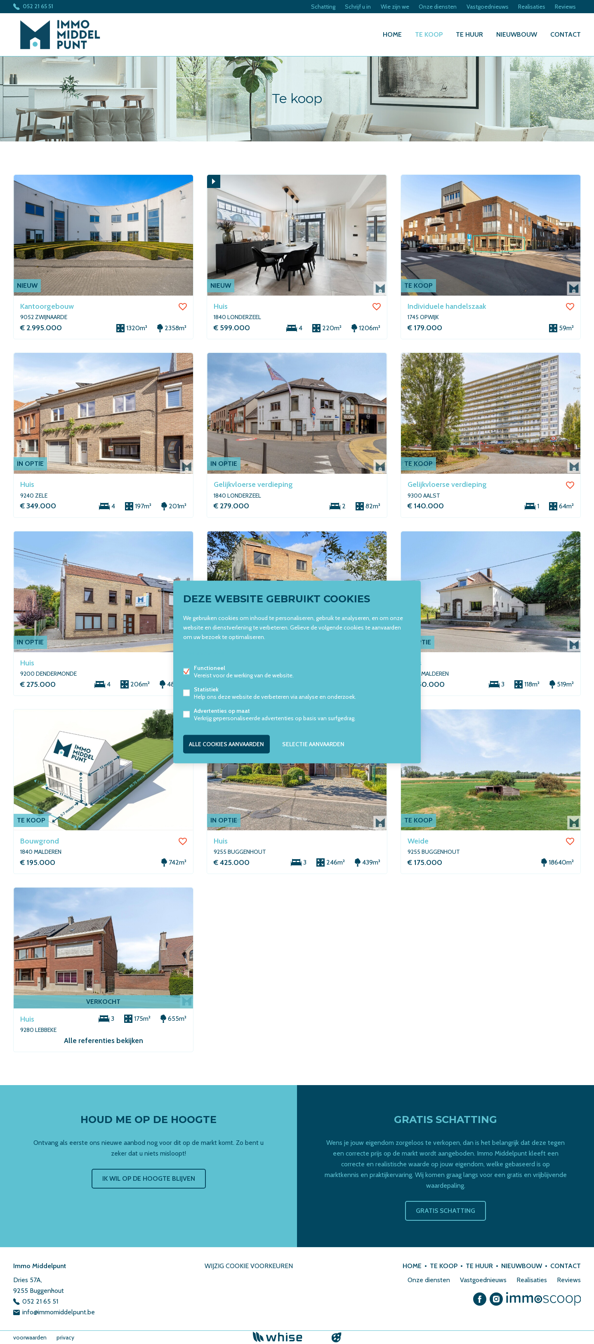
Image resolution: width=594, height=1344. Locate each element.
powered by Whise (287, 1337)
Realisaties (531, 6)
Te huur (469, 34)
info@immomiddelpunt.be (58, 1312)
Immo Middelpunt (39, 1266)
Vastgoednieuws (487, 6)
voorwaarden (30, 1337)
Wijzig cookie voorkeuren (249, 1266)
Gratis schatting (445, 1211)
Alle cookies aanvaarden (226, 744)
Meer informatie (203, 652)
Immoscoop (543, 1299)
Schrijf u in (357, 6)
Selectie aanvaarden (313, 744)
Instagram (496, 1299)
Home (392, 34)
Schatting (321, 6)
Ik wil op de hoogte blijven (148, 1178)
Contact (565, 34)
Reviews (565, 6)
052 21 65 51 (38, 6)
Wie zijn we (394, 6)
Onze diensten (437, 6)
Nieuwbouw (516, 34)
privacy (65, 1337)
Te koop (429, 34)
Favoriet (183, 306)
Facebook (479, 1299)
